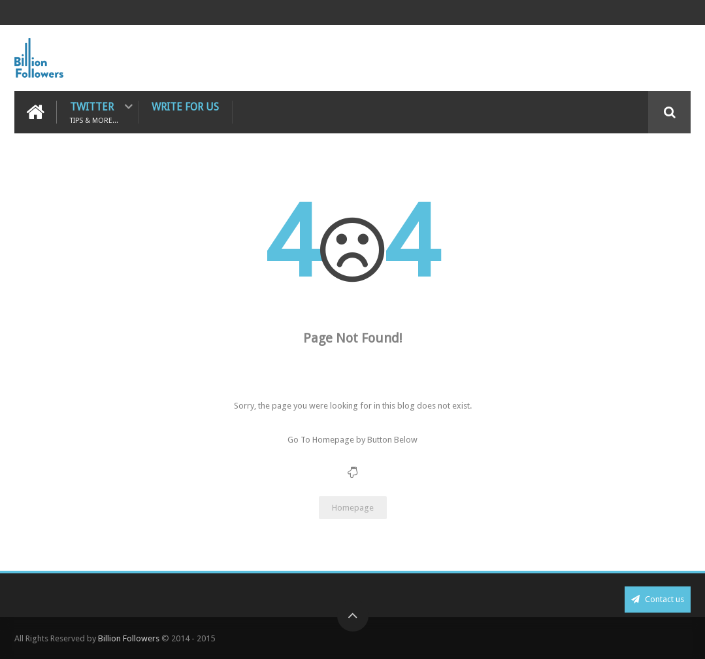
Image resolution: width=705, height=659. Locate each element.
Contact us (657, 599)
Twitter (94, 112)
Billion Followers (128, 638)
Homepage (353, 508)
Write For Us (185, 107)
